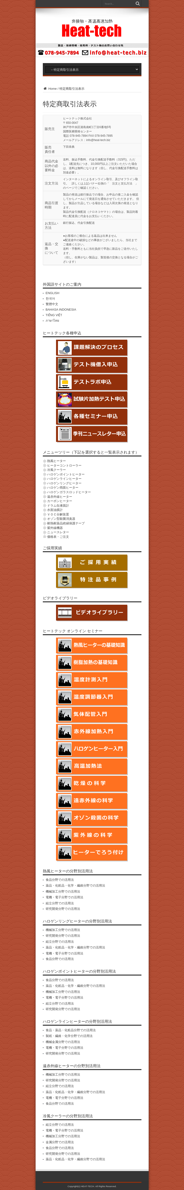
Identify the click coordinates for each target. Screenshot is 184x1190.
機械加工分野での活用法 (63, 891)
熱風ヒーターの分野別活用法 (68, 871)
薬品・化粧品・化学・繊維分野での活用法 (75, 885)
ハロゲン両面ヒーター (62, 487)
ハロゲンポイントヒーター (66, 474)
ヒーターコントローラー (64, 465)
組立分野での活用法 (60, 903)
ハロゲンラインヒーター (64, 478)
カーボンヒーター (59, 501)
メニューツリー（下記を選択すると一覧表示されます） (91, 452)
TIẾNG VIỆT (54, 315)
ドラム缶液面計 (58, 505)
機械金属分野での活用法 (63, 1042)
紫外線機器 (55, 528)
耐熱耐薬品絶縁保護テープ (66, 523)
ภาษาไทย (52, 320)
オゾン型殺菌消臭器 (61, 519)
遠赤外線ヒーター (59, 496)
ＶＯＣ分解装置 (58, 514)
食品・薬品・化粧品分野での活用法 (71, 1030)
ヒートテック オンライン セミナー (73, 631)
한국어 (50, 298)
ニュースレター (58, 532)
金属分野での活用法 (60, 1142)
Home (50, 88)
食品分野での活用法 (60, 880)
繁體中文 (52, 304)
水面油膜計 (55, 510)
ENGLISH (52, 293)
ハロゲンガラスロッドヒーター (69, 492)
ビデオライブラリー (60, 598)
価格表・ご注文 (58, 537)
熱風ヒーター (56, 461)
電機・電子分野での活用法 (64, 897)
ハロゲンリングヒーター (64, 483)
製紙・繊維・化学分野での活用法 (69, 1036)
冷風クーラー (56, 470)
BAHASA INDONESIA (61, 309)
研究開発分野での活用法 (63, 909)
